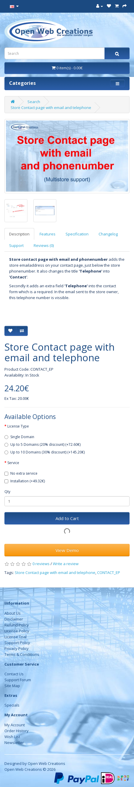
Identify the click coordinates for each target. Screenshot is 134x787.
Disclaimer (13, 619)
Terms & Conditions (21, 654)
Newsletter (14, 742)
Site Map (12, 685)
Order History (16, 730)
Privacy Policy (16, 648)
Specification (77, 234)
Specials (11, 705)
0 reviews (41, 563)
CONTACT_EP (108, 572)
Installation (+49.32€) (24, 481)
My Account (14, 724)
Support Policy (17, 642)
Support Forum (17, 679)
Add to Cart (67, 518)
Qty (7, 491)
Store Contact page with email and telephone (51, 107)
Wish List (12, 736)
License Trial (15, 636)
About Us (12, 613)
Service (13, 462)
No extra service (20, 473)
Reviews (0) (44, 245)
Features (47, 234)
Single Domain (19, 436)
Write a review (66, 563)
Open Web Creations (46, 763)
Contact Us (14, 674)
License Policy (16, 630)
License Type (18, 426)
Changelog (108, 234)
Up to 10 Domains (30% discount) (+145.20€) (44, 452)
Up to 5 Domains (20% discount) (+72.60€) (42, 444)
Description (19, 234)
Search (33, 101)
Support (16, 245)
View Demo (67, 550)
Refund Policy (16, 625)
